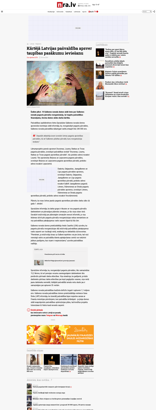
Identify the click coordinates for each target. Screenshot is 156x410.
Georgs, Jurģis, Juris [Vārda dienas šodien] (84, 6)
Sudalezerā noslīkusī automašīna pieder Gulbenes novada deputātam (69, 368)
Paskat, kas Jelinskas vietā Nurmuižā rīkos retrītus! (116, 83)
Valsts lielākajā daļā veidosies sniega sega (49, 393)
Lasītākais (102, 44)
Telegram (49, 315)
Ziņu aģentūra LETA (32, 57)
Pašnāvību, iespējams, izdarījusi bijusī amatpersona (51, 368)
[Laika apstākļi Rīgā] (95, 5)
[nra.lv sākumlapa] (66, 5)
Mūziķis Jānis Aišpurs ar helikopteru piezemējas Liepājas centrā (57, 399)
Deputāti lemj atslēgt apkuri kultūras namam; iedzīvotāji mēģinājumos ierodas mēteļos (86, 369)
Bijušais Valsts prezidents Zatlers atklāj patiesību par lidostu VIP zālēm (116, 73)
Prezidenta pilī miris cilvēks (55, 254)
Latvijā (32, 44)
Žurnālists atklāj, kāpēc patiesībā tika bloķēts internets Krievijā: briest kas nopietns (117, 64)
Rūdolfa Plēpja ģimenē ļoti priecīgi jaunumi (60, 260)
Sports (84, 11)
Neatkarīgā (51, 11)
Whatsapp (59, 315)
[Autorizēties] (154, 12)
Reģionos (38, 44)
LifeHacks (77, 11)
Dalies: (53, 320)
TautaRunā (68, 11)
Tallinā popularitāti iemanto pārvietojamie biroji (51, 387)
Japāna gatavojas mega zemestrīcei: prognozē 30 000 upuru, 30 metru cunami (62, 405)
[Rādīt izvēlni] (2, 12)
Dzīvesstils (60, 11)
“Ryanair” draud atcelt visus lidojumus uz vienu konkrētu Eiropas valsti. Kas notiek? (117, 94)
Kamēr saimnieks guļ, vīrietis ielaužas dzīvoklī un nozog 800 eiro (34, 368)
